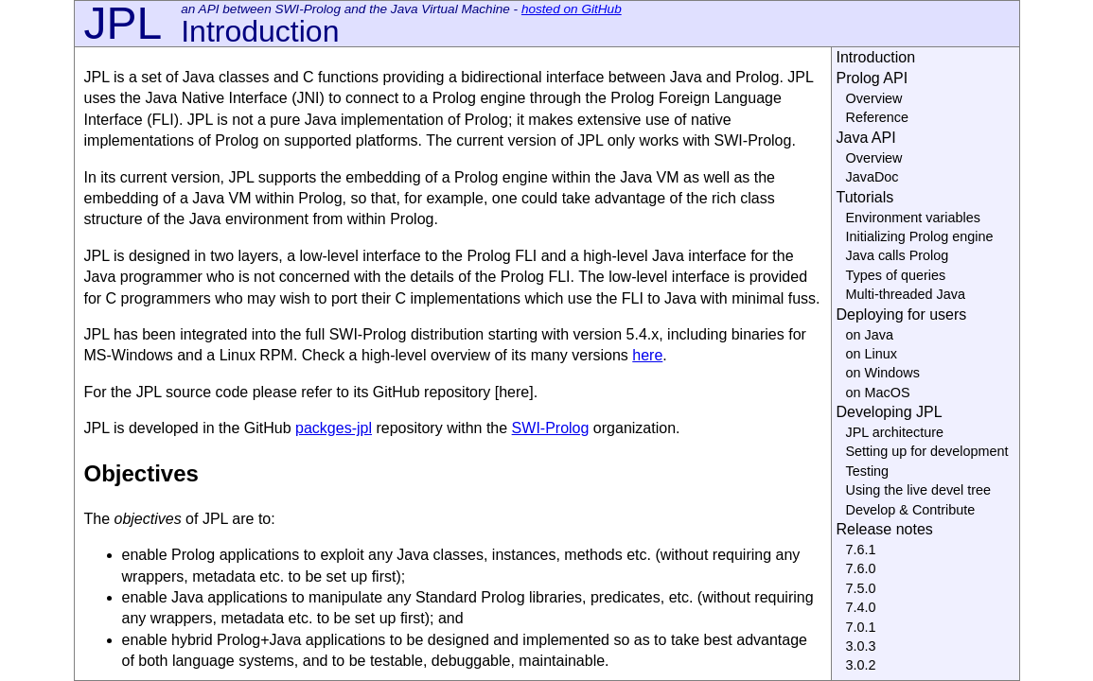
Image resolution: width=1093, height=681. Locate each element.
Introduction (876, 57)
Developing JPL (890, 412)
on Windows (883, 372)
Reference (877, 117)
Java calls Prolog (897, 255)
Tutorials (865, 197)
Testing (868, 471)
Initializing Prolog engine (920, 236)
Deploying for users (902, 314)
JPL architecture (894, 432)
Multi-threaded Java (905, 294)
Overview (874, 98)
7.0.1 (861, 627)
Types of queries (896, 275)
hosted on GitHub (571, 9)
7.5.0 (861, 588)
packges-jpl (333, 428)
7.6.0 (861, 568)
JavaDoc (872, 176)
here (647, 355)
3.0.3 (861, 646)
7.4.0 (861, 607)
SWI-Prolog (551, 428)
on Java (869, 334)
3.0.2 (861, 664)
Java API (866, 138)
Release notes (885, 529)
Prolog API (872, 78)
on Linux (871, 353)
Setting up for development (927, 451)
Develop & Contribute (911, 509)
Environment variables (913, 217)
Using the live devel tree (919, 490)
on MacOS (878, 392)
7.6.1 (861, 549)
